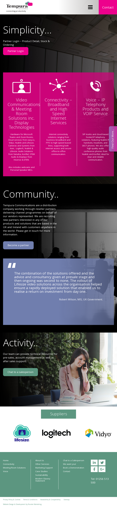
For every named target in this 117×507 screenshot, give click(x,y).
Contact (108, 7)
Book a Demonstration (73, 468)
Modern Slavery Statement (42, 480)
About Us (39, 460)
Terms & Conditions (30, 499)
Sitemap (66, 499)
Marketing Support (44, 468)
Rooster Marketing (34, 504)
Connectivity (8, 464)
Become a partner (18, 245)
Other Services (42, 464)
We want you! (69, 464)
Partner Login (16, 51)
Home (6, 460)
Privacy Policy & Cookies (11, 499)
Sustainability (41, 475)
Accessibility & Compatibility (50, 499)
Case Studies (41, 471)
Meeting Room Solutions (14, 468)
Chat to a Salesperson (73, 460)
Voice (5, 471)
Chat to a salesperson (20, 372)
